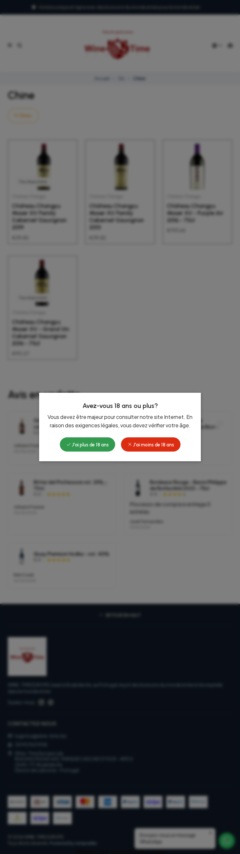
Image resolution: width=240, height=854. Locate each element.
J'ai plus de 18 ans (87, 445)
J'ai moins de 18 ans (150, 445)
